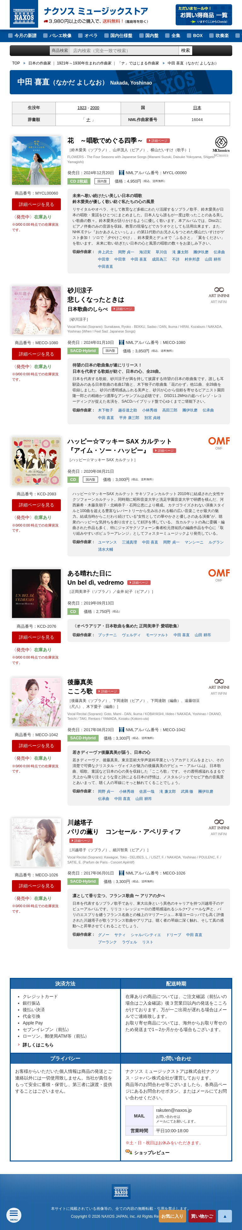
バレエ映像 (60, 35)
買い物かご (202, 1216)
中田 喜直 (193, 63)
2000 (94, 107)
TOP (16, 63)
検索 (185, 50)
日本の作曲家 (39, 63)
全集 (175, 35)
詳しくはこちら (38, 1044)
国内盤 (151, 35)
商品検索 (60, 50)
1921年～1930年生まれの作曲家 (84, 63)
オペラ (91, 35)
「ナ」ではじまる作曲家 (138, 63)
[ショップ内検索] (124, 50)
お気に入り (172, 1216)
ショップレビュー (152, 1152)
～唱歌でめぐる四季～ (118, 140)
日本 (197, 107)
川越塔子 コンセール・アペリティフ (124, 831)
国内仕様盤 (121, 35)
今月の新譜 (25, 35)
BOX (198, 35)
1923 (82, 107)
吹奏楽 (222, 35)
